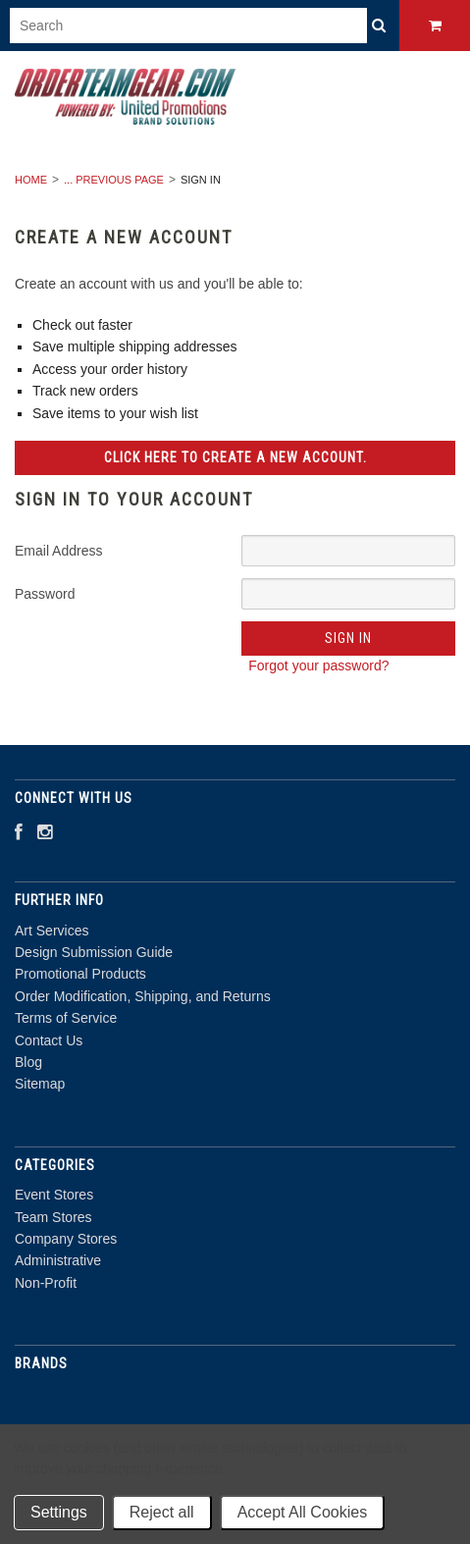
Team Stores (53, 1217)
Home (31, 180)
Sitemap (40, 1083)
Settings (58, 1512)
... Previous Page (114, 180)
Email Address (58, 551)
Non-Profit (46, 1283)
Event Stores (54, 1194)
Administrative (58, 1260)
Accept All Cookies (302, 1512)
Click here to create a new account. (235, 457)
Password (45, 594)
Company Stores (66, 1239)
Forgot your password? (318, 665)
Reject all (162, 1512)
